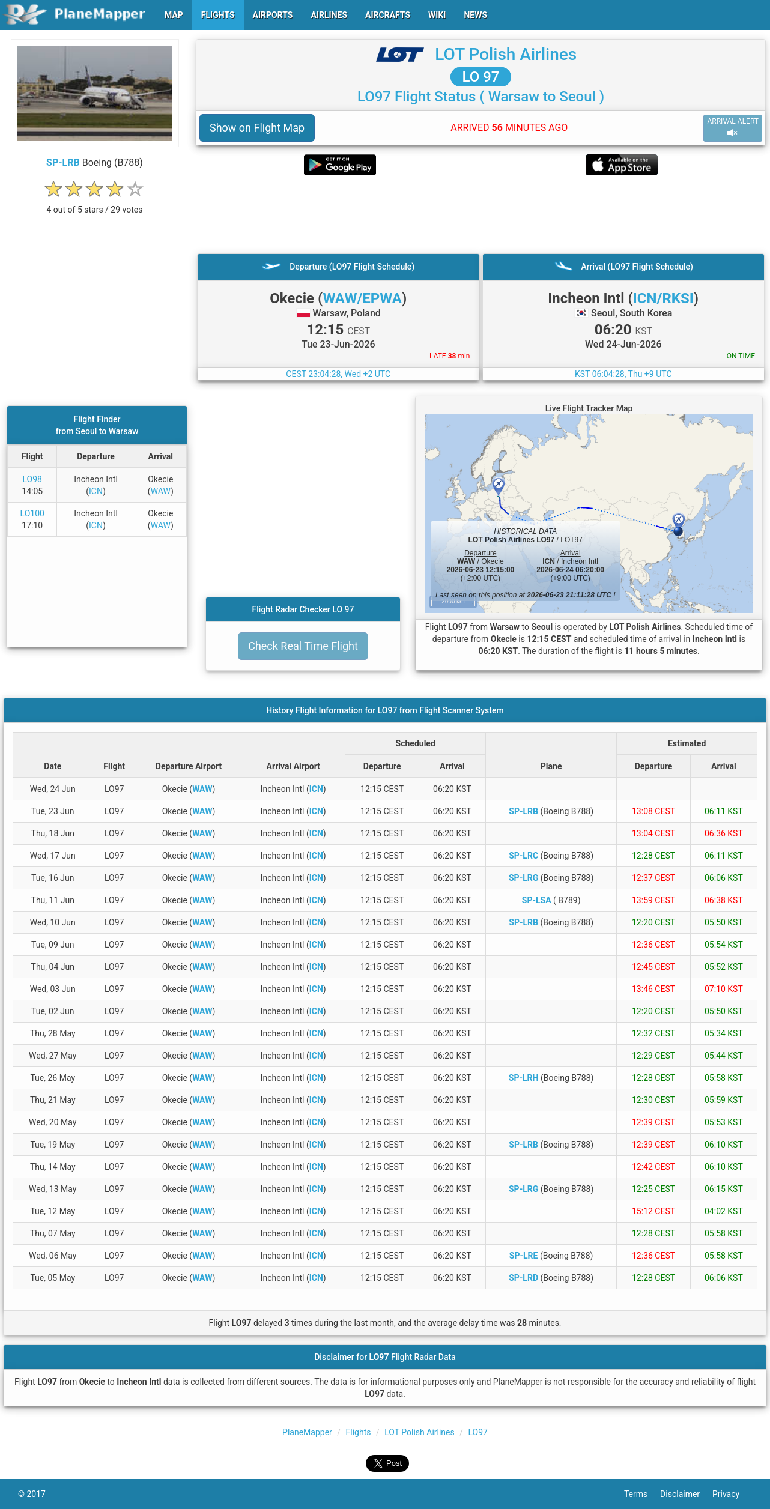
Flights (358, 1432)
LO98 (32, 479)
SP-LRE (523, 1255)
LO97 (477, 1432)
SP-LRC (523, 855)
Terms (642, 1494)
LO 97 (481, 76)
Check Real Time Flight (303, 646)
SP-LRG (523, 878)
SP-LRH (524, 1078)
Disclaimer (686, 1494)
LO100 (32, 513)
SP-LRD (523, 1278)
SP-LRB (63, 162)
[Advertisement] (481, 214)
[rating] (95, 203)
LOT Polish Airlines (506, 54)
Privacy (732, 1494)
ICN (96, 491)
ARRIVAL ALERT (733, 127)
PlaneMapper (307, 1432)
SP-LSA (536, 900)
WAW (161, 491)
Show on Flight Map (257, 127)
